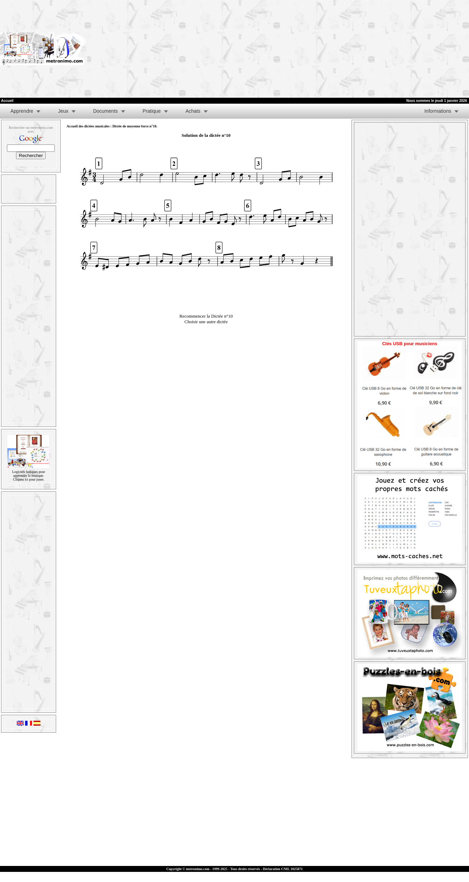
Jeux (63, 111)
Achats (193, 111)
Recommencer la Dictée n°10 (206, 316)
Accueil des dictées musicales (88, 126)
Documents (105, 111)
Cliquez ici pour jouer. (28, 479)
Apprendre (21, 111)
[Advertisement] (372, 49)
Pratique (152, 111)
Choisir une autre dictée (206, 321)
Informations (437, 111)
